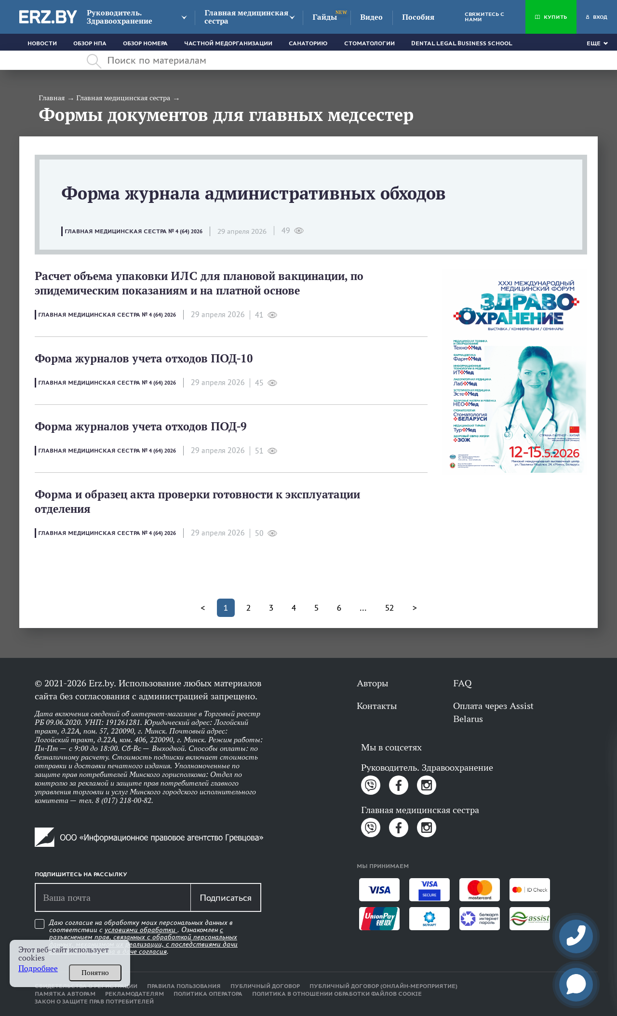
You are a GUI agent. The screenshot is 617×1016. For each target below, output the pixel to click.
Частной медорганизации (228, 43)
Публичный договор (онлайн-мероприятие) (383, 986)
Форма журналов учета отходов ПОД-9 (141, 426)
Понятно (95, 972)
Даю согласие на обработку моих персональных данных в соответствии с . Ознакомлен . (143, 937)
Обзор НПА (90, 43)
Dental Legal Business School (461, 43)
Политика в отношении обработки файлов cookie (337, 994)
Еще (594, 43)
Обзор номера (145, 43)
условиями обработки (141, 930)
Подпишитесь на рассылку (81, 874)
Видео (371, 17)
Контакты (377, 705)
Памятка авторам (65, 994)
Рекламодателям (134, 994)
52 (389, 608)
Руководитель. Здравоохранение (119, 17)
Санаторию (308, 43)
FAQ (462, 683)
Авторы (372, 683)
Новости (42, 43)
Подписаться (226, 897)
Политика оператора (208, 994)
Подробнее (38, 968)
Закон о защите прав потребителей (94, 1001)
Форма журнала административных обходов (253, 193)
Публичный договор (265, 986)
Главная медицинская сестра (246, 17)
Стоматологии (369, 43)
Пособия (418, 17)
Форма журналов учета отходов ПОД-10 (144, 358)
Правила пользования (184, 986)
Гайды (324, 17)
